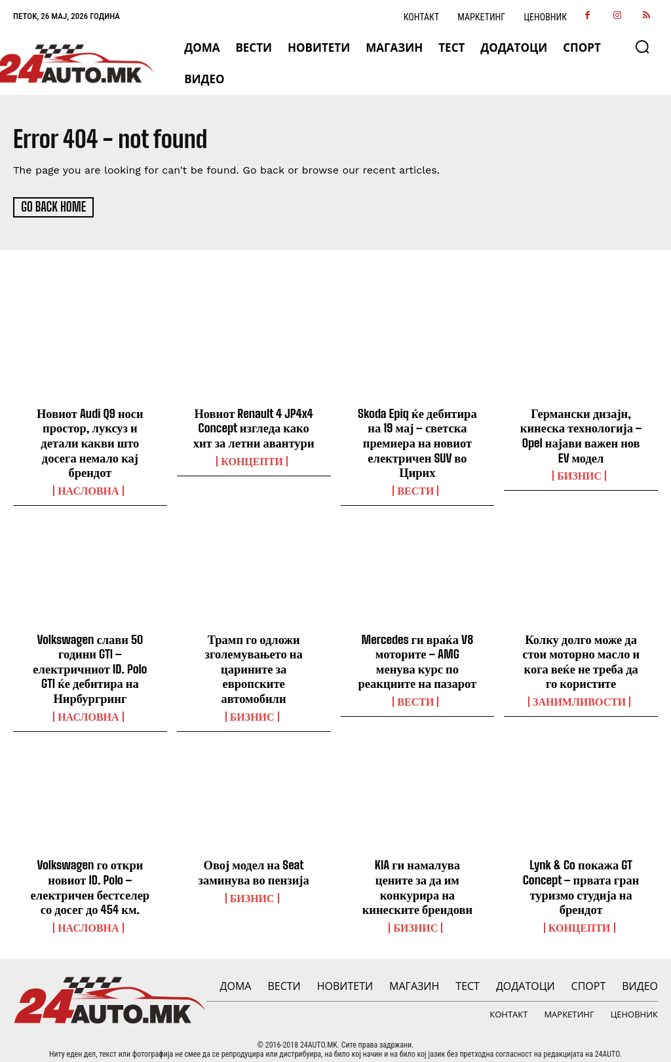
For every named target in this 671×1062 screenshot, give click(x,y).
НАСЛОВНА (88, 487)
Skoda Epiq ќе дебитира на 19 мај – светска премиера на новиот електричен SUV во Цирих (418, 441)
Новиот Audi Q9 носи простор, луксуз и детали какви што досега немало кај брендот (90, 441)
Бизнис (579, 473)
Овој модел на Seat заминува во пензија (254, 864)
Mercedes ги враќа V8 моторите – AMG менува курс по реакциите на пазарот (417, 656)
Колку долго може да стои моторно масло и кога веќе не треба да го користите (581, 656)
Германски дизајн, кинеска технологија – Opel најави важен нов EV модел (581, 434)
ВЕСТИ (415, 487)
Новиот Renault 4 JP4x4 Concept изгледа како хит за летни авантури (254, 427)
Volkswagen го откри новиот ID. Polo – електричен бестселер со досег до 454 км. (90, 878)
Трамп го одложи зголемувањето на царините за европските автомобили (253, 663)
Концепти (252, 458)
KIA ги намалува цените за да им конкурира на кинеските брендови (417, 871)
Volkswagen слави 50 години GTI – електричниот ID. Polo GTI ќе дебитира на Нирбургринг (90, 663)
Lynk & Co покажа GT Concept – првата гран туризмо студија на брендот (581, 878)
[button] (642, 46)
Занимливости (579, 696)
